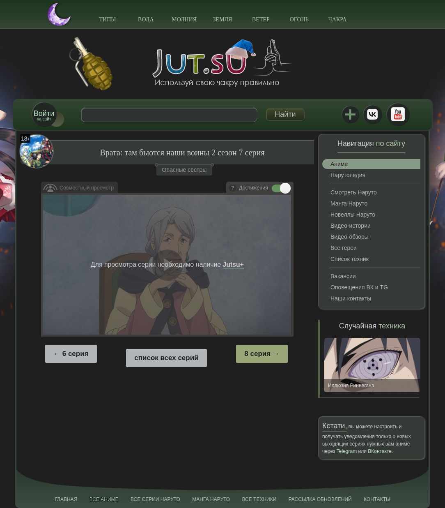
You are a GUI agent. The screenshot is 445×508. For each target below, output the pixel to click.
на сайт (44, 115)
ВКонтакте (372, 114)
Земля (222, 19)
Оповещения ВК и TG (359, 287)
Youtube (397, 114)
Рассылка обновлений (320, 499)
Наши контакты (350, 298)
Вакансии (343, 276)
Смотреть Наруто (353, 192)
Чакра (337, 19)
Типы (107, 19)
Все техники (259, 499)
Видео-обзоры (349, 236)
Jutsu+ (350, 114)
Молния (184, 19)
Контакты (377, 499)
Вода (146, 19)
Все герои (343, 248)
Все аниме (104, 499)
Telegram (347, 451)
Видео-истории (350, 225)
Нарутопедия (347, 175)
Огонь (299, 19)
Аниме (339, 164)
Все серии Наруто (155, 499)
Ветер (261, 19)
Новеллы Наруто (352, 214)
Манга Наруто (348, 203)
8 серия (257, 354)
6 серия (75, 354)
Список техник (349, 259)
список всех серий (166, 358)
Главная (66, 499)
